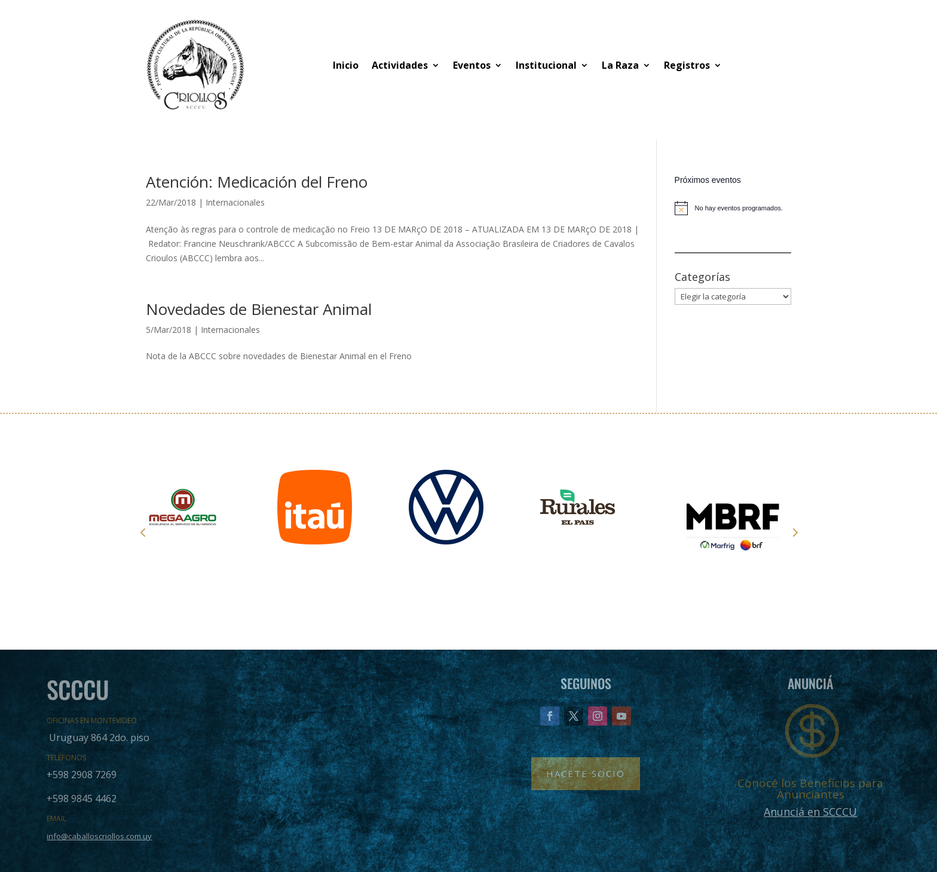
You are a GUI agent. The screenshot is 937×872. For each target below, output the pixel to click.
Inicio (346, 65)
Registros (687, 65)
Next (794, 532)
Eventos (472, 65)
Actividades (400, 65)
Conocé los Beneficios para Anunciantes (810, 788)
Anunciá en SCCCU (810, 811)
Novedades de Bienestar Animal (259, 309)
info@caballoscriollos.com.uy (99, 836)
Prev (143, 532)
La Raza (620, 65)
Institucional (546, 65)
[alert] (733, 208)
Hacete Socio (585, 773)
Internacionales (235, 202)
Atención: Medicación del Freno (257, 181)
